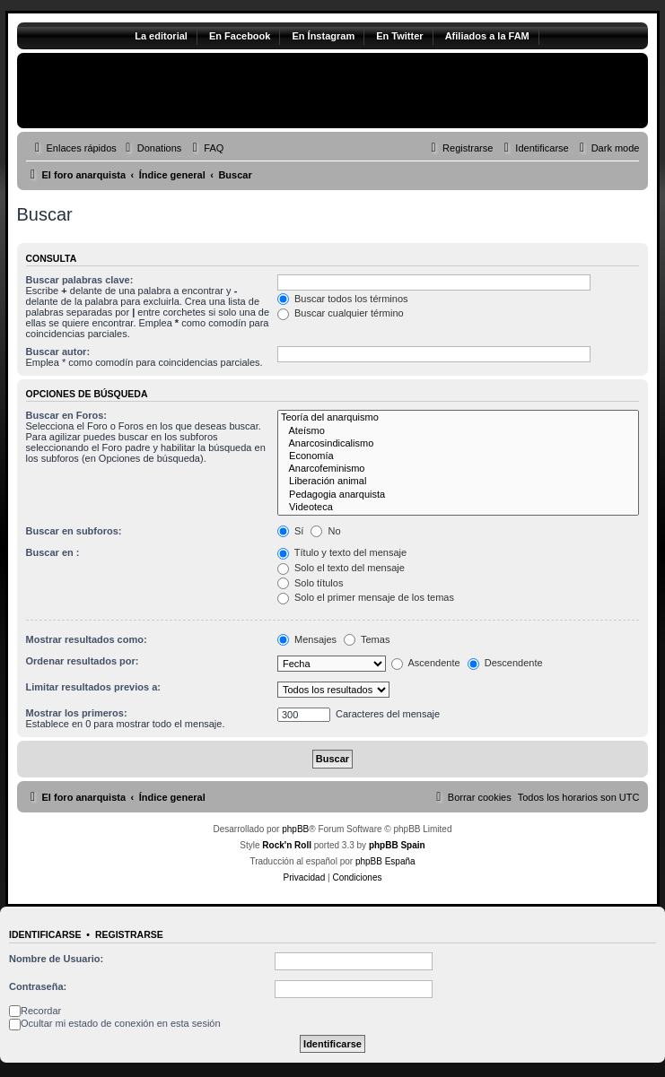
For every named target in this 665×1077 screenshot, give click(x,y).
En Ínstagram (323, 35)
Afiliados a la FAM (487, 35)
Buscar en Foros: (66, 415)
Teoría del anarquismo (458, 418)
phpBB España (385, 861)
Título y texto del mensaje (342, 552)
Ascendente (425, 662)
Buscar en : (53, 552)
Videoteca (458, 507)
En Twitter (399, 35)
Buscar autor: (58, 351)
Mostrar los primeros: (76, 713)
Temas (366, 639)
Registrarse (129, 934)
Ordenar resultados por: (82, 661)
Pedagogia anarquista (458, 495)
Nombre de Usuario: (56, 958)
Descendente (505, 662)
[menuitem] (151, 148)
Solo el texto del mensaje (341, 567)
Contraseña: (37, 986)
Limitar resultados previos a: (93, 687)
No (325, 530)
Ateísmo (458, 431)
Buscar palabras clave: (80, 279)
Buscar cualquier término (340, 313)
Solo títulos (310, 583)
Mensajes (307, 639)
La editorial (161, 35)
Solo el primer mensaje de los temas (365, 597)
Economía (458, 456)
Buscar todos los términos (342, 298)
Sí (290, 530)
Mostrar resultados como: (86, 639)
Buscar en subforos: (74, 530)
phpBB (295, 829)
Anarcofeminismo (458, 469)
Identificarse (45, 934)
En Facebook (239, 35)
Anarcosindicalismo (458, 444)
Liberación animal (458, 481)
